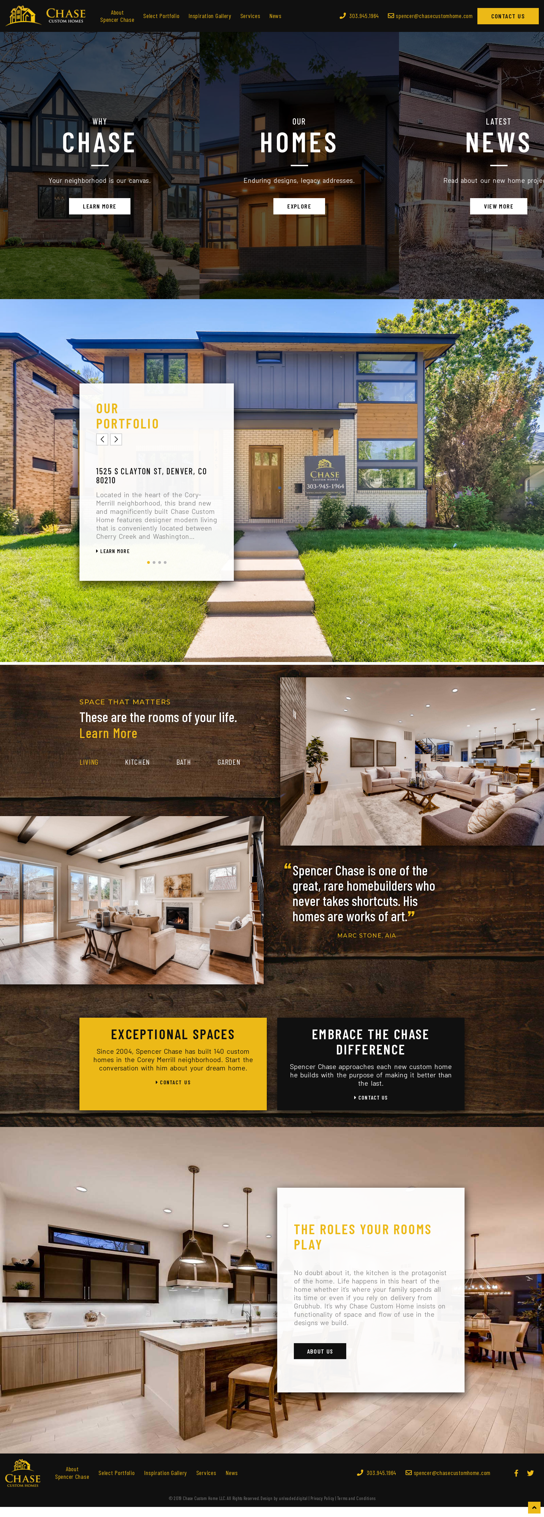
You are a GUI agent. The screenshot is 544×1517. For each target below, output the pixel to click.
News (275, 15)
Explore (272, 211)
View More (453, 211)
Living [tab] (89, 772)
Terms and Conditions (356, 1508)
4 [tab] (165, 573)
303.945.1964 (359, 15)
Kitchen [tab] (137, 772)
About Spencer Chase (117, 16)
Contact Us (508, 16)
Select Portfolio (161, 15)
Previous (102, 450)
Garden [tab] (229, 772)
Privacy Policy (322, 1508)
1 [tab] (148, 573)
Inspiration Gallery (209, 15)
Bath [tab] (183, 772)
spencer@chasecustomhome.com (448, 1482)
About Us (321, 1361)
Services (250, 15)
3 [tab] (159, 573)
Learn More (90, 211)
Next (116, 450)
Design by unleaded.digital (284, 1508)
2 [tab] (154, 573)
